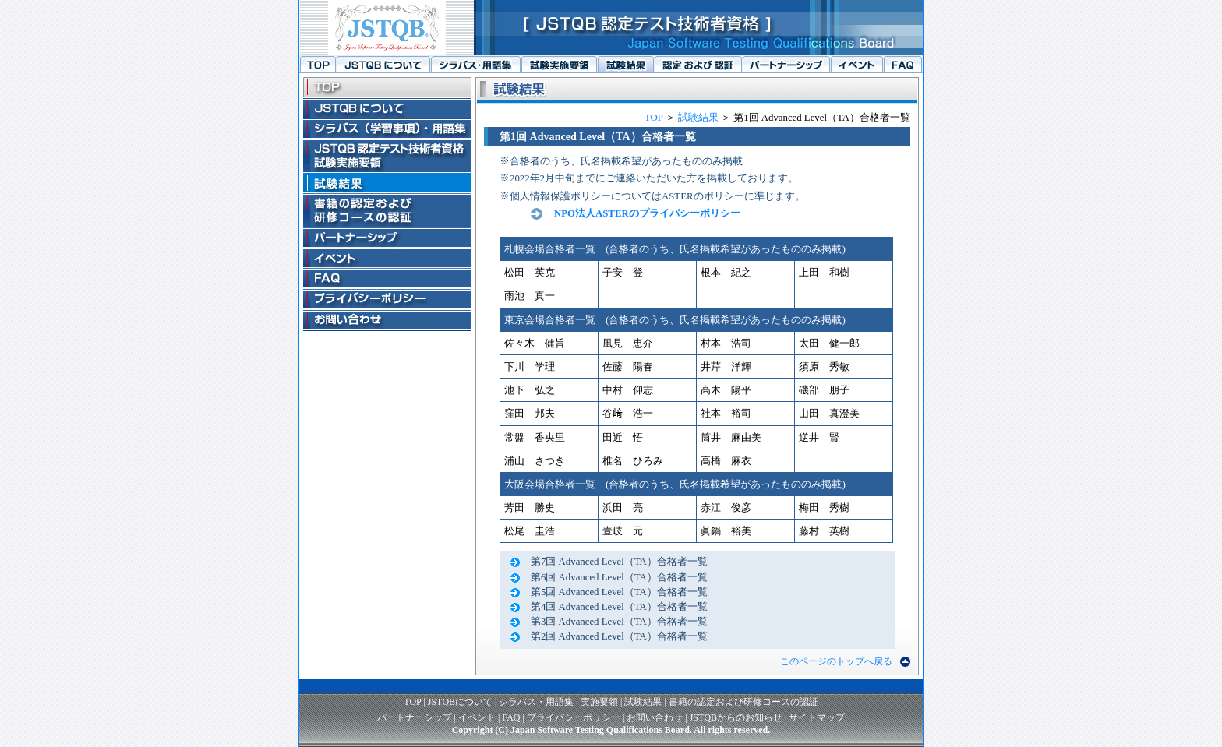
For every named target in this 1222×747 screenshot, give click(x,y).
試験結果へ (625, 64)
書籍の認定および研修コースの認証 (743, 701)
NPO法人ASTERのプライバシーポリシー (647, 213)
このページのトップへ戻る (836, 661)
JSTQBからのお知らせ (736, 717)
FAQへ (903, 64)
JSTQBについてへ (383, 64)
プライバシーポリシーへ (387, 299)
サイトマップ (817, 717)
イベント (477, 717)
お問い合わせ (655, 717)
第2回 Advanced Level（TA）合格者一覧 (619, 636)
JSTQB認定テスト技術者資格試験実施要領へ (559, 64)
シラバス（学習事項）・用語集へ (475, 64)
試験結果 (698, 117)
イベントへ (856, 64)
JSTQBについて (460, 701)
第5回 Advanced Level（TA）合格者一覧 (619, 592)
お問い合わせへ (387, 320)
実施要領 (599, 701)
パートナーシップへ (786, 64)
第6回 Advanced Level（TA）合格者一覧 (619, 577)
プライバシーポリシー (573, 717)
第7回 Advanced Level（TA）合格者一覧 (619, 561)
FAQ (511, 717)
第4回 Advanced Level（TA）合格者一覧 (619, 606)
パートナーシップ (414, 717)
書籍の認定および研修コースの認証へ (698, 64)
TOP (653, 117)
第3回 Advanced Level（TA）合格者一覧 (619, 621)
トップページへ (317, 64)
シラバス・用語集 (536, 701)
